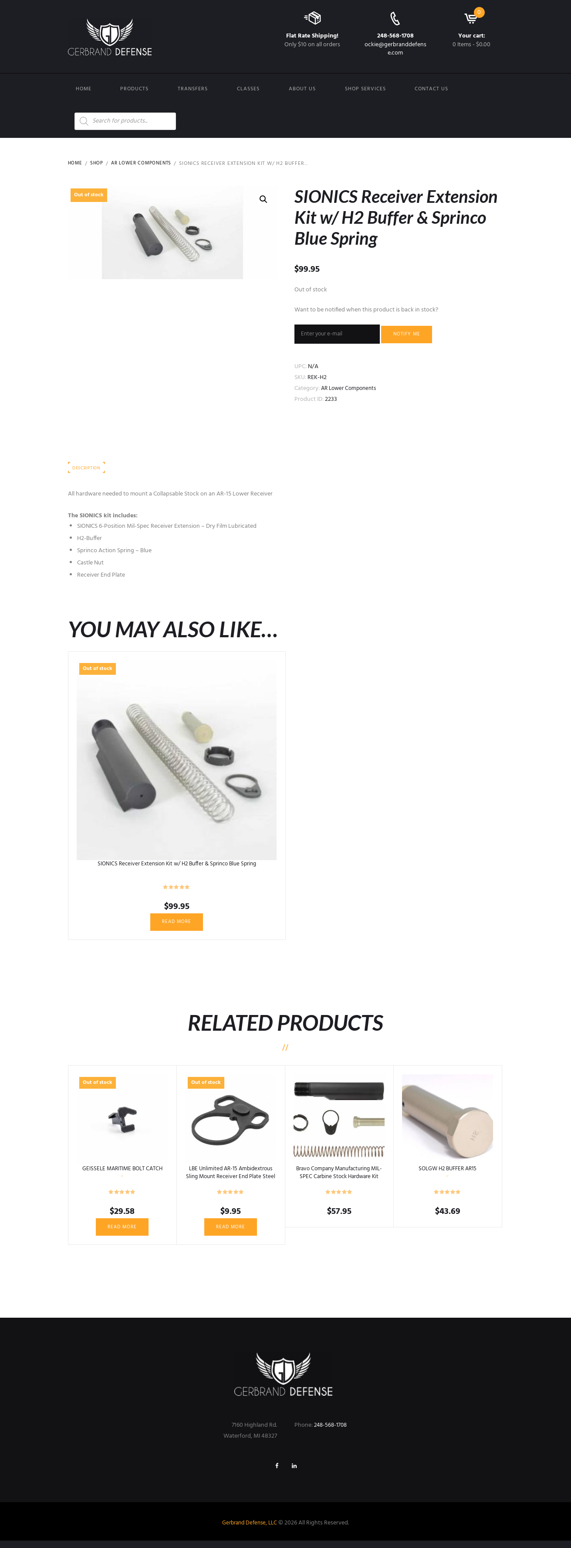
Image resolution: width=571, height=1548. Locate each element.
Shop (98, 163)
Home (83, 89)
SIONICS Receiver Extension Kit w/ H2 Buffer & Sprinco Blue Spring (176, 866)
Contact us (431, 89)
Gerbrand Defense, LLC (250, 1530)
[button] (263, 200)
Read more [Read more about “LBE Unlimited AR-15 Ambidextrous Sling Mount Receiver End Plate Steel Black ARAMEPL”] (231, 1232)
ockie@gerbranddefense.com (395, 49)
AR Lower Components (145, 163)
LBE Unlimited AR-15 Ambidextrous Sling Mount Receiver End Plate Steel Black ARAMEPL (231, 1181)
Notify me (414, 335)
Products (134, 89)
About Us (302, 89)
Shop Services (365, 89)
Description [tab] (89, 471)
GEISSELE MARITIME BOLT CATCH (122, 1173)
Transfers (193, 89)
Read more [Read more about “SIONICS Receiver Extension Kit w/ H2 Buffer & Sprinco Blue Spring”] (177, 925)
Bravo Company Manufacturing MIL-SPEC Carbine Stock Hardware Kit (339, 1181)
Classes (248, 89)
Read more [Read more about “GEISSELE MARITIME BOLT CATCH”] (122, 1232)
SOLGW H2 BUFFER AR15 (448, 1173)
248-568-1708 (395, 36)
